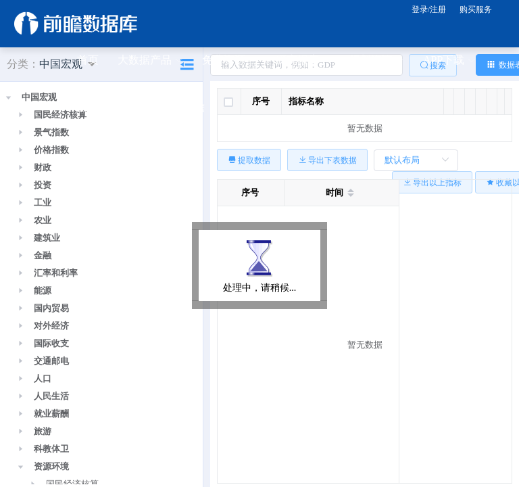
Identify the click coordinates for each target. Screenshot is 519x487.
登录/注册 (429, 9)
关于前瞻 (183, 107)
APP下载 (449, 61)
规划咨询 (376, 61)
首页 (88, 60)
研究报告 (303, 61)
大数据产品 (150, 61)
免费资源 (229, 61)
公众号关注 (109, 108)
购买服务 (476, 9)
